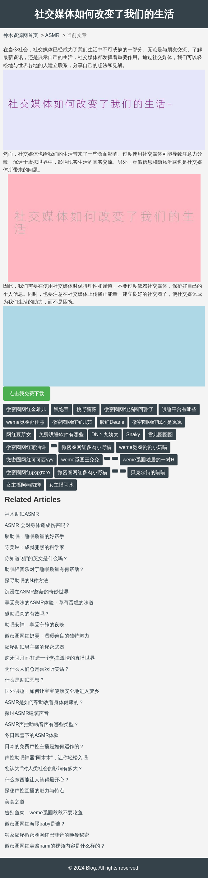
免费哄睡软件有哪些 (61, 434)
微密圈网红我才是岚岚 (157, 422)
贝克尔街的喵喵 (148, 472)
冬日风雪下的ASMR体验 (32, 735)
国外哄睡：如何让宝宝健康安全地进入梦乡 (52, 691)
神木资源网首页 (20, 35)
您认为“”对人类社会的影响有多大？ (44, 768)
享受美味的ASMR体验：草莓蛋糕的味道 (49, 602)
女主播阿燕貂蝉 (23, 484)
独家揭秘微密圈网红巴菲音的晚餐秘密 (47, 835)
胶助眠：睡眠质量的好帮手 (34, 536)
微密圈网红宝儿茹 (72, 422)
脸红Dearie (112, 422)
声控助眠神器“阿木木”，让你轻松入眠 (46, 757)
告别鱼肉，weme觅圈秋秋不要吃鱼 (44, 812)
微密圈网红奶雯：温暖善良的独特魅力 (47, 635)
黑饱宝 (61, 409)
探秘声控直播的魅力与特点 (34, 790)
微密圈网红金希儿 (26, 409)
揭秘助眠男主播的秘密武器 (34, 647)
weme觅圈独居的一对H (148, 459)
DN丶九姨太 (104, 434)
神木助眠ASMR (22, 514)
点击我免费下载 (26, 393)
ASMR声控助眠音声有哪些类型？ (42, 724)
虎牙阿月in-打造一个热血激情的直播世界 (50, 658)
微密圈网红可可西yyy (29, 459)
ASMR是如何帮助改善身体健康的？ (44, 702)
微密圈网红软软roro (28, 472)
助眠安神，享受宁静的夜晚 (34, 624)
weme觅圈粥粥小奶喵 (143, 447)
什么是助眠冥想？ (24, 680)
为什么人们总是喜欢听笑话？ (37, 669)
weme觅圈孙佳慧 (25, 422)
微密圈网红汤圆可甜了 (129, 409)
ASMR (52, 35)
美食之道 (15, 801)
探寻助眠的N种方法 (26, 580)
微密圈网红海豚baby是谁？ (35, 823)
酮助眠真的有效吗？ (27, 613)
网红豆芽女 (18, 434)
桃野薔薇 (86, 409)
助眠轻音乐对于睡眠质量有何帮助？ (44, 569)
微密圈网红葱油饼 (26, 447)
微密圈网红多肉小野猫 (86, 447)
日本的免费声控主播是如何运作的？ (44, 746)
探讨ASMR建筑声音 (27, 713)
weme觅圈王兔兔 (80, 459)
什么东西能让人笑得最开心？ (37, 779)
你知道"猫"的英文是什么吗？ (36, 558)
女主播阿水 (61, 484)
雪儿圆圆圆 (160, 434)
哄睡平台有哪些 (179, 409)
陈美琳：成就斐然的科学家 (34, 547)
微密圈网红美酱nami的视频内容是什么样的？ (55, 845)
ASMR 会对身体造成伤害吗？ (37, 525)
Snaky (133, 434)
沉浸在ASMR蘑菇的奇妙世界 (37, 591)
